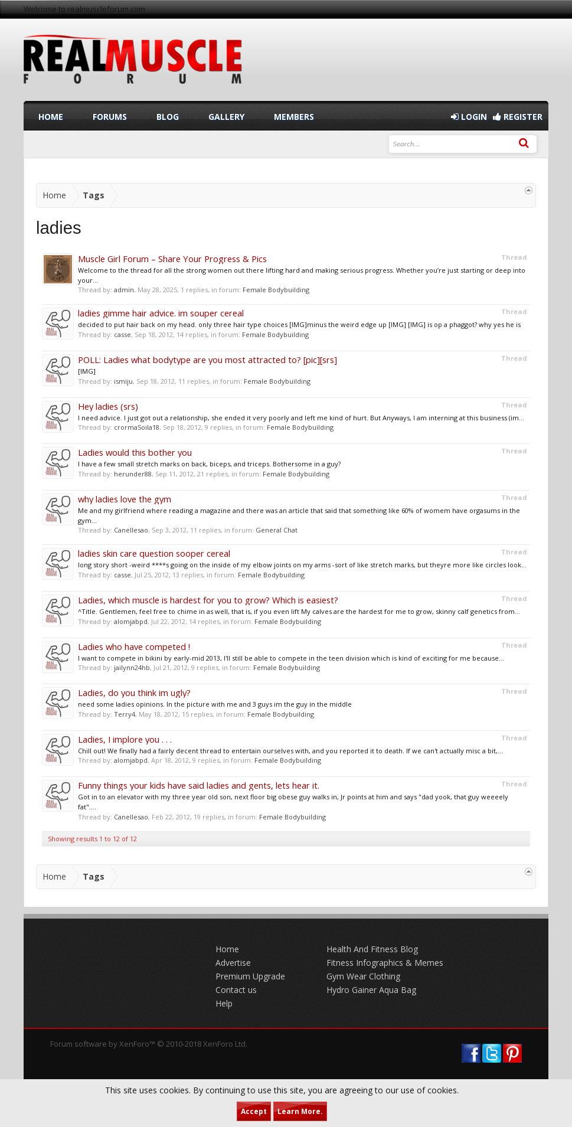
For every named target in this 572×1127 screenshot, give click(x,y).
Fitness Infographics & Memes (384, 962)
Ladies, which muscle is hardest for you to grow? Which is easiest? (208, 600)
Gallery (226, 116)
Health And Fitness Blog (372, 949)
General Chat (277, 529)
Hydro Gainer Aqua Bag (371, 989)
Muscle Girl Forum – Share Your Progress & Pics (172, 258)
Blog (167, 116)
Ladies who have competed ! (134, 646)
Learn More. (300, 1111)
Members (294, 116)
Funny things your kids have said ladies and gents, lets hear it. (198, 785)
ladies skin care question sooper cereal (154, 553)
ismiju (123, 381)
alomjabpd (131, 621)
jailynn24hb (132, 667)
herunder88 (133, 473)
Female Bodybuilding (276, 289)
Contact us (236, 989)
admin (124, 289)
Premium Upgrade (250, 976)
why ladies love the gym (124, 499)
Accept (254, 1111)
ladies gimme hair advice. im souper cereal (161, 313)
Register (517, 116)
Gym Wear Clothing (363, 976)
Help (224, 1003)
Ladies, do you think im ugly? (134, 692)
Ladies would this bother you (135, 452)
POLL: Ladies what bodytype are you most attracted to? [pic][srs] (207, 359)
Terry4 (124, 714)
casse (122, 334)
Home (50, 116)
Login (469, 116)
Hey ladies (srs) (108, 406)
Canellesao (131, 529)
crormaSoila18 (136, 427)
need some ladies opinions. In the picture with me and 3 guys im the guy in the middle (215, 704)
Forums (110, 116)
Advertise (233, 962)
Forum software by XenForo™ (148, 1043)
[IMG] (87, 371)
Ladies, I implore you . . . (125, 739)
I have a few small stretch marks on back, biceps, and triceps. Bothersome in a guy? (209, 463)
